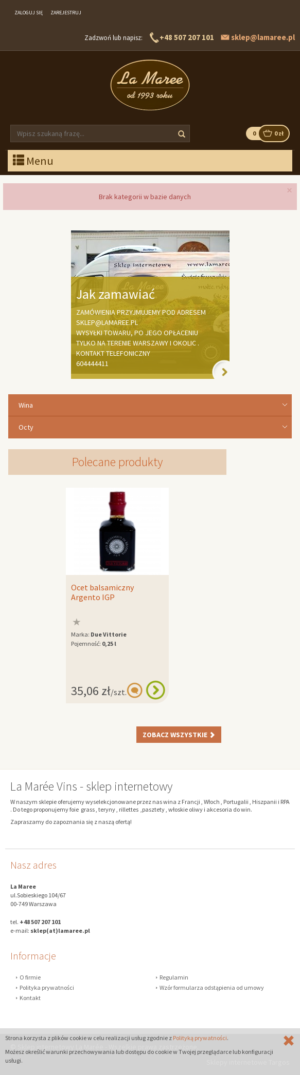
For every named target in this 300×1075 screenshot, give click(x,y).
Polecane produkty (117, 462)
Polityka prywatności (47, 987)
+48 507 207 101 (187, 37)
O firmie (30, 977)
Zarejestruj (65, 12)
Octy (26, 427)
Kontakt (30, 998)
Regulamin (174, 977)
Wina (26, 405)
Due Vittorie (109, 634)
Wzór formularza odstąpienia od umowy (212, 987)
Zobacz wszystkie (179, 734)
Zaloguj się (28, 12)
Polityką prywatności (200, 1038)
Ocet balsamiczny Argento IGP (102, 592)
